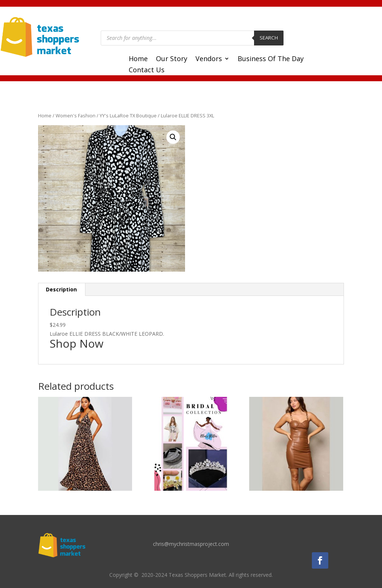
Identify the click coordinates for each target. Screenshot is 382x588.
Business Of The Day (271, 59)
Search (269, 37)
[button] (173, 137)
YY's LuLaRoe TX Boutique (128, 115)
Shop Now (76, 343)
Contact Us (147, 70)
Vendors (208, 59)
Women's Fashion (76, 115)
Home (138, 59)
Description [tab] (61, 289)
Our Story (171, 59)
